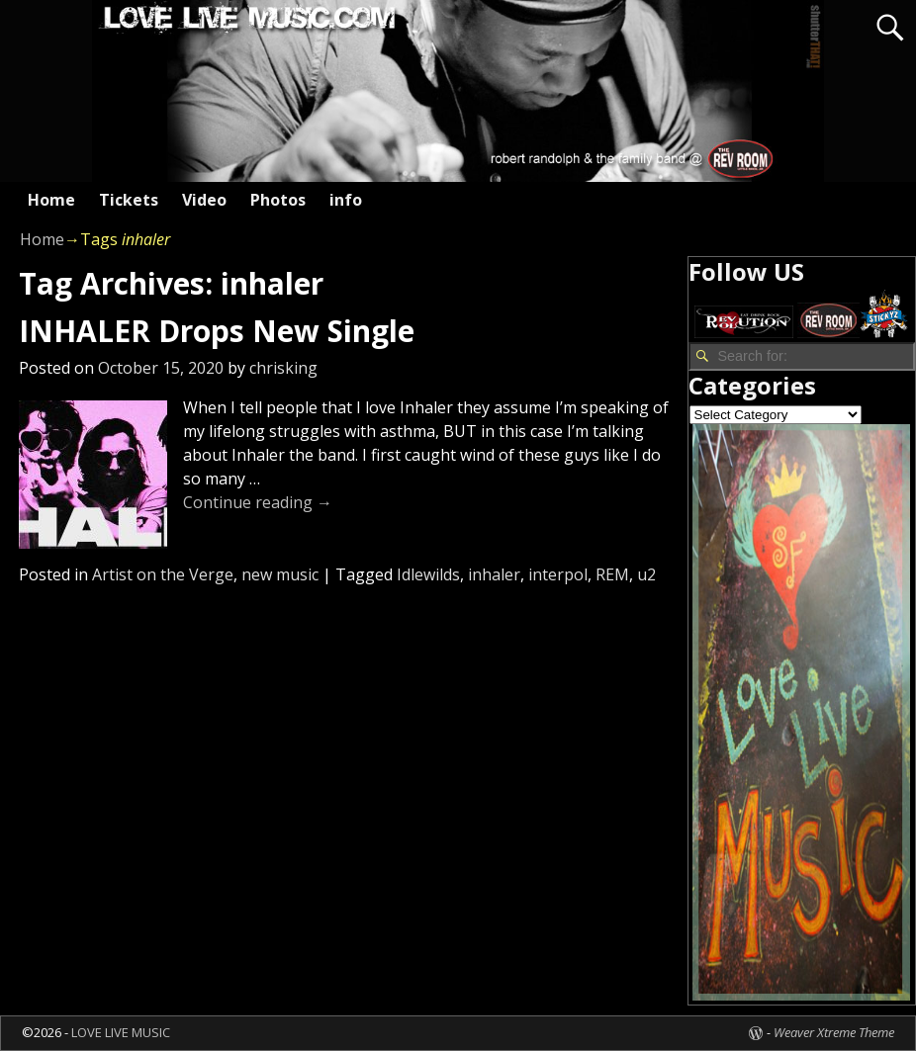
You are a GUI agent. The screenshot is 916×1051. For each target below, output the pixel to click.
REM (612, 574)
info (345, 200)
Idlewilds (428, 574)
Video (204, 200)
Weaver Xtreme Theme (834, 1032)
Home (51, 200)
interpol (558, 574)
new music (280, 574)
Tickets (128, 200)
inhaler (494, 574)
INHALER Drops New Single (216, 330)
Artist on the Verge (162, 574)
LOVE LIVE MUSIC (120, 1032)
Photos (278, 200)
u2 (646, 574)
